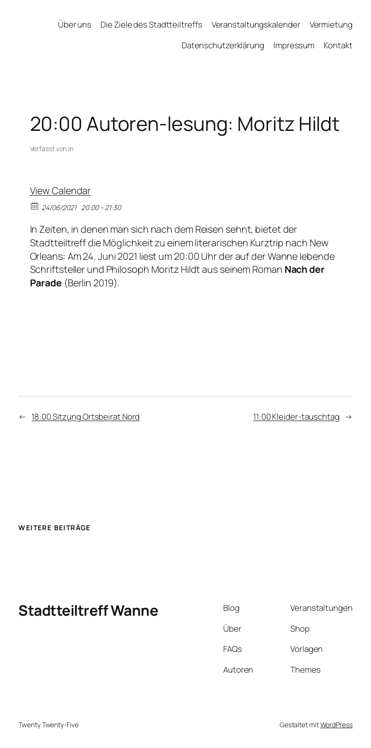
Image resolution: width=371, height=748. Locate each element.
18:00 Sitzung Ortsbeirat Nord (85, 416)
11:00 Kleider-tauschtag (296, 416)
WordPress (336, 724)
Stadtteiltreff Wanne (88, 610)
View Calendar (60, 190)
